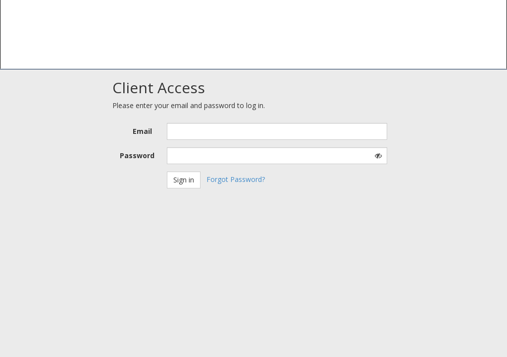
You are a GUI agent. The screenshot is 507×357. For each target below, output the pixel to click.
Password (137, 155)
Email (142, 131)
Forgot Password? (235, 179)
